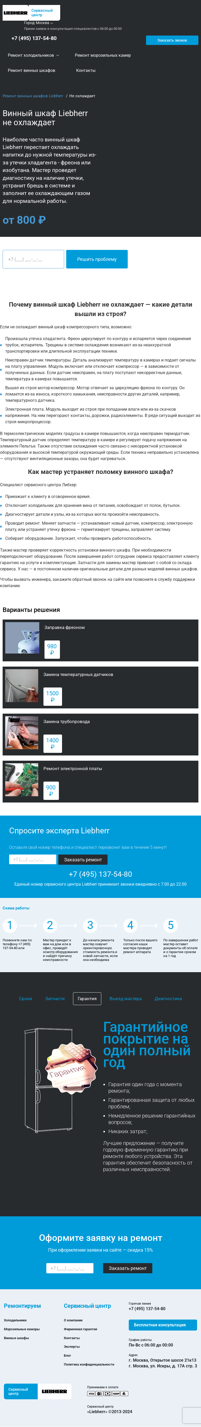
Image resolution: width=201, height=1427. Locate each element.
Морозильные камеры (26, 1329)
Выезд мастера (126, 998)
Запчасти (55, 998)
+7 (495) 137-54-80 (31, 38)
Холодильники (18, 1320)
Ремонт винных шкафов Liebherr (33, 96)
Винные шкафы (19, 1338)
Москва (42, 23)
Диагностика (168, 998)
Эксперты (73, 1346)
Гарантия (87, 998)
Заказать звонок (171, 38)
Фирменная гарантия (85, 1329)
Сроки (25, 998)
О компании (75, 1320)
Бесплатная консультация (160, 1325)
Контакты (73, 1338)
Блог (68, 1355)
